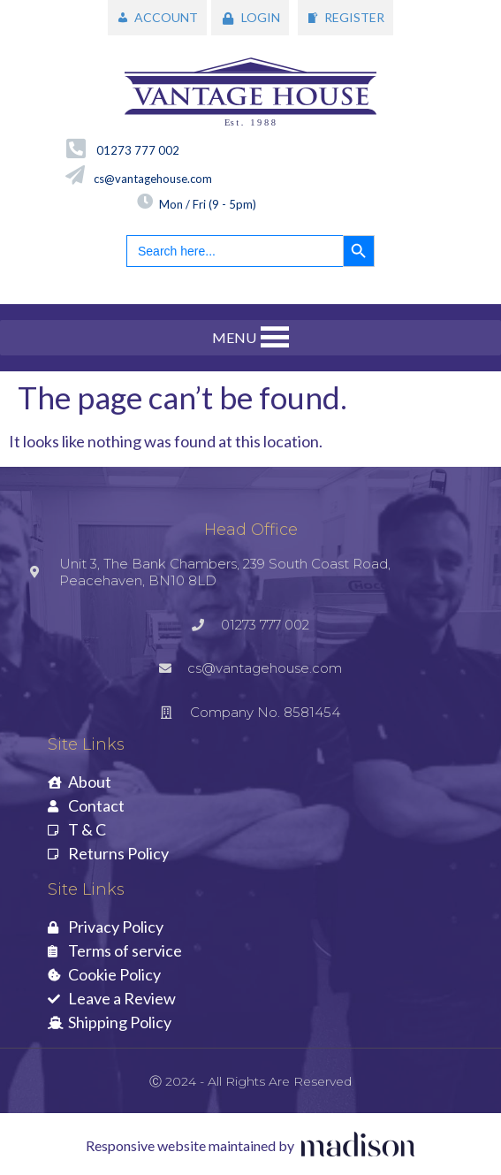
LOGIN (260, 17)
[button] (234, 337)
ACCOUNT (166, 17)
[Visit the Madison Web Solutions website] (251, 1146)
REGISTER (354, 17)
